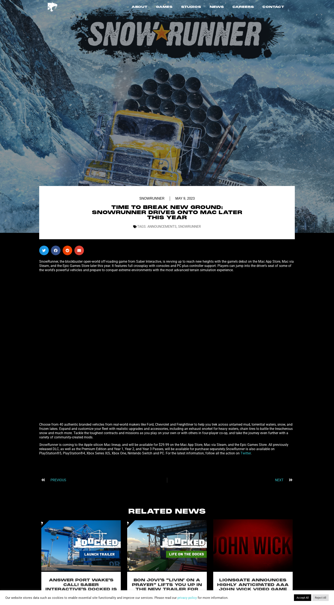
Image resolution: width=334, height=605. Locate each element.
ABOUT (139, 7)
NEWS (217, 7)
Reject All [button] (320, 597)
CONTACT (273, 7)
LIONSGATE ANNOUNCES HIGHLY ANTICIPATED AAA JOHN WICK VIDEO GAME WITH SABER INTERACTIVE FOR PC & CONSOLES (252, 589)
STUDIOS (191, 7)
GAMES (164, 7)
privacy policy (187, 598)
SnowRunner (151, 198)
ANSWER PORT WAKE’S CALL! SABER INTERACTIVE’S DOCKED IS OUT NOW (81, 587)
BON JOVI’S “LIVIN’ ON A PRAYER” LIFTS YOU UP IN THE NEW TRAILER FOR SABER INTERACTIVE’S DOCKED (167, 589)
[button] (44, 250)
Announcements (162, 227)
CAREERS (243, 7)
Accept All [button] (303, 597)
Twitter (245, 453)
